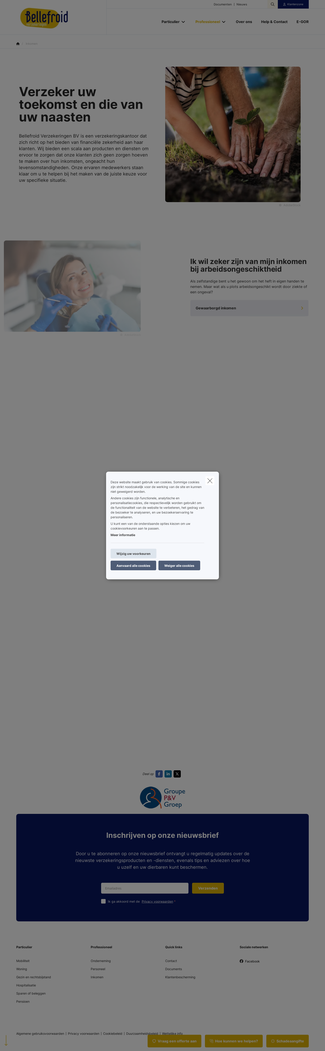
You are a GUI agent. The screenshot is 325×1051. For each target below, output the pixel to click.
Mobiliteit (23, 961)
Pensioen (23, 1001)
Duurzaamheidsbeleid (142, 1033)
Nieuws (242, 4)
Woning (21, 969)
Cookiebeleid (112, 1033)
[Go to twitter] (178, 774)
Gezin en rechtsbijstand (33, 977)
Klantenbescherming (180, 977)
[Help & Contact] (274, 22)
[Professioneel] (206, 22)
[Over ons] (244, 22)
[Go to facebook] (160, 774)
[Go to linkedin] (169, 774)
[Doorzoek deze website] (272, 4)
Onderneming (101, 961)
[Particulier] (169, 22)
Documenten (223, 4)
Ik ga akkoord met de (143, 901)
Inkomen (97, 977)
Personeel (98, 969)
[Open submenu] (183, 21)
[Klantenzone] (293, 4)
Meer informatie (123, 535)
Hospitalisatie (26, 985)
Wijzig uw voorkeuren (133, 554)
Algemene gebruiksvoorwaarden (40, 1033)
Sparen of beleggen (31, 993)
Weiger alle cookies (179, 566)
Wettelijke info (172, 1033)
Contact (171, 961)
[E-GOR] (300, 22)
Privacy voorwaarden (157, 901)
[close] (209, 480)
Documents (173, 969)
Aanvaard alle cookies (133, 566)
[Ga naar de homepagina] (61, 17)
